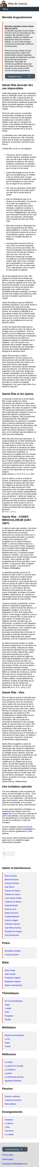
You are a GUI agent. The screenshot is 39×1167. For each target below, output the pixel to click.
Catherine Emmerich (13, 1100)
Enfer (7, 1012)
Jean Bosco (9, 887)
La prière (8, 1073)
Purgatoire (9, 1016)
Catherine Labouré (12, 924)
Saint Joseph (10, 974)
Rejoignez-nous (14, 76)
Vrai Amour (9, 1131)
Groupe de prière (12, 955)
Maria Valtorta (10, 1104)
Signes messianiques (13, 985)
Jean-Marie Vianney (13, 928)
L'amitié (8, 1008)
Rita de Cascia (11, 876)
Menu (5, 9)
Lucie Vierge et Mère (13, 898)
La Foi (7, 1039)
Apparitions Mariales (13, 1081)
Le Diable (8, 1062)
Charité (8, 1046)
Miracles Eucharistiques (14, 1035)
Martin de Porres (11, 913)
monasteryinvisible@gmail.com (14, 1164)
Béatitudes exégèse (13, 981)
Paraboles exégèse (12, 978)
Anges (7, 1005)
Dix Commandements (13, 1001)
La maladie (9, 1134)
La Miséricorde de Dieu (14, 1077)
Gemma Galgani (11, 920)
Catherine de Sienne (13, 902)
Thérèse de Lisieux (12, 894)
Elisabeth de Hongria (13, 931)
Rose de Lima (10, 909)
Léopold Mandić (11, 905)
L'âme (7, 1127)
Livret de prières (12, 1149)
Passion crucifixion (12, 1096)
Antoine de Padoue (12, 891)
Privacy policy (7, 1155)
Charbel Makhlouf (12, 917)
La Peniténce (10, 1070)
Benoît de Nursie (11, 880)
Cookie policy (7, 1159)
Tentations (9, 1120)
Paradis (8, 1019)
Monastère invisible (12, 951)
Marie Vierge (10, 970)
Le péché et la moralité (14, 1066)
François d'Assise (12, 883)
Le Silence (9, 1123)
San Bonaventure (12, 935)
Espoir (7, 1043)
